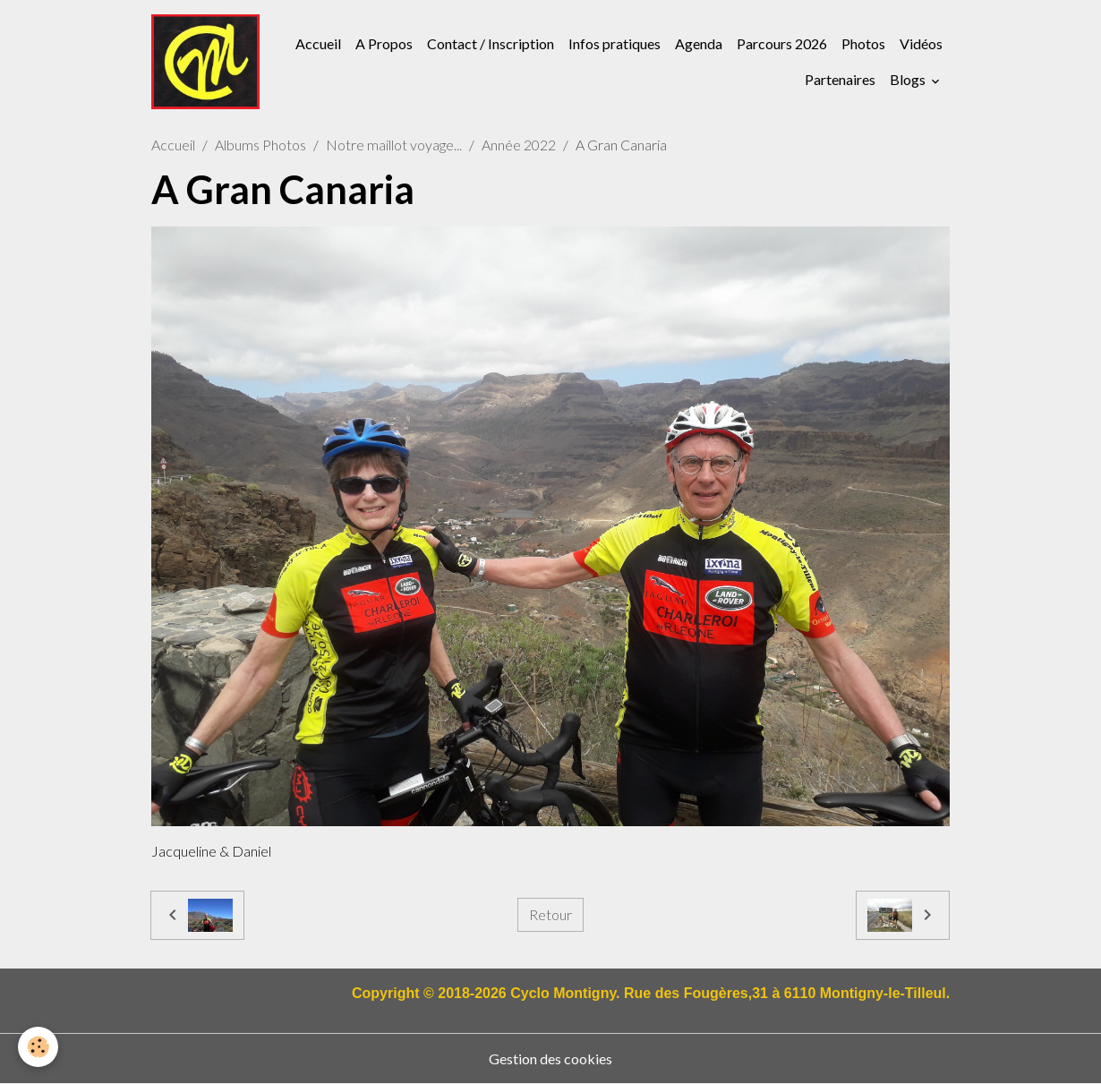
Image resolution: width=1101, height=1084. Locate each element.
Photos (863, 43)
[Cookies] (38, 1047)
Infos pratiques (614, 43)
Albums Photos (260, 144)
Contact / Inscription (490, 43)
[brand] (205, 61)
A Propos (384, 43)
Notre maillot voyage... (394, 144)
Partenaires (840, 79)
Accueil (318, 43)
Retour (550, 914)
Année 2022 (519, 144)
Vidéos (921, 43)
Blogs (909, 79)
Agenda (698, 43)
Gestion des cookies (550, 1058)
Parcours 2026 (782, 43)
